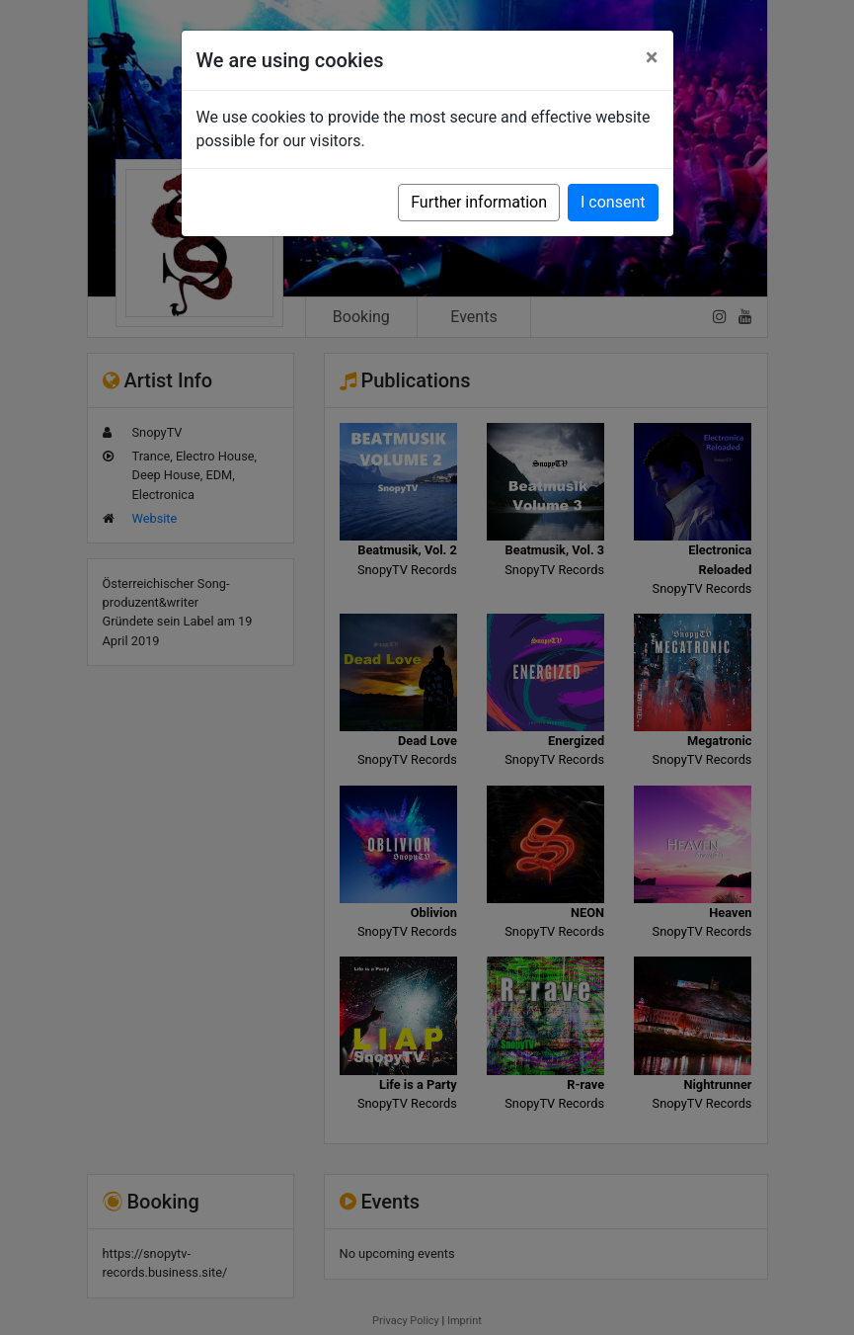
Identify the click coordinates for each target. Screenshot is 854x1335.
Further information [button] (479, 202)
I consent (613, 202)
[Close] (652, 57)
